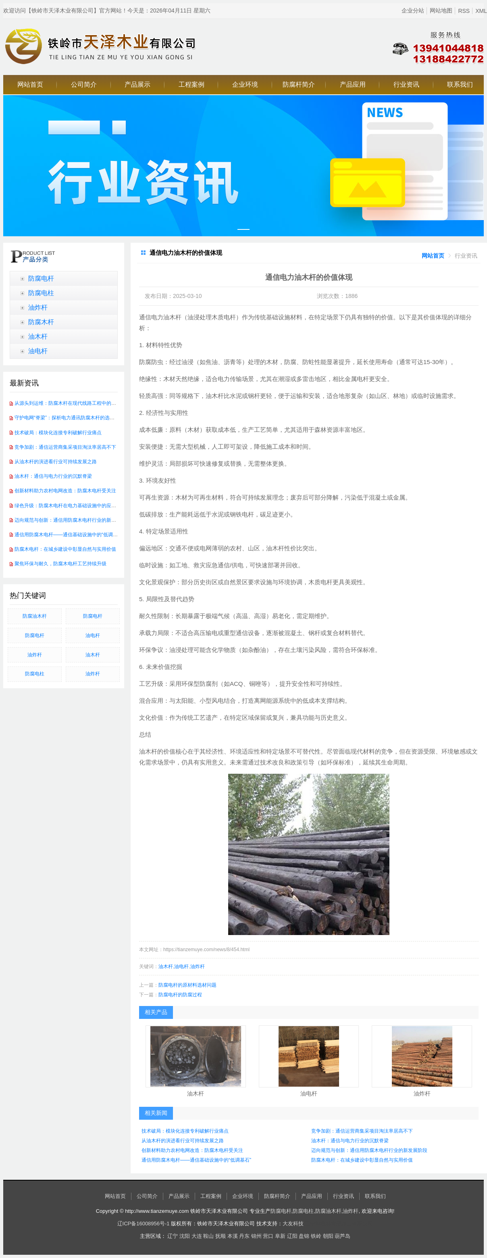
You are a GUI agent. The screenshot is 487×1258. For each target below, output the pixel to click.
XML (481, 11)
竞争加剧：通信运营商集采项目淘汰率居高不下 (65, 447)
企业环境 (245, 84)
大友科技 (293, 1224)
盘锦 (304, 1236)
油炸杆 (38, 307)
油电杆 (38, 351)
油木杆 (38, 336)
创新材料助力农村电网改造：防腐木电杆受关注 (65, 491)
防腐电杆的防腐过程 (180, 995)
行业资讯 (406, 84)
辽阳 (292, 1236)
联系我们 (460, 84)
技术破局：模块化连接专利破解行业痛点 (58, 432)
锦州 (256, 1236)
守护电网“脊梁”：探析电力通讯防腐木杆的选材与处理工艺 (77, 418)
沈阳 (184, 1236)
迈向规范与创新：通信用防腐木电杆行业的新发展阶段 (73, 520)
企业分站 (413, 10)
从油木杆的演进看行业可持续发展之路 (56, 461)
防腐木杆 (41, 322)
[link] (433, 255)
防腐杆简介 (299, 84)
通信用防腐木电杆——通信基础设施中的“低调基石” (69, 534)
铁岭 (316, 1236)
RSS (464, 11)
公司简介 (84, 84)
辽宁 (172, 1236)
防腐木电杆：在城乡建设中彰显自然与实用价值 (65, 549)
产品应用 (353, 84)
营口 (268, 1236)
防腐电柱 (41, 293)
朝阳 (328, 1236)
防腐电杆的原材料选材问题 (187, 985)
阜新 (280, 1236)
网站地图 (441, 10)
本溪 (232, 1236)
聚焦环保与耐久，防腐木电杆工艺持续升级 (60, 564)
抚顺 (220, 1236)
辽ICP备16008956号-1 (143, 1224)
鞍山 (208, 1236)
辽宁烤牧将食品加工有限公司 (339, 1224)
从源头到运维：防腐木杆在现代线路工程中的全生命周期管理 (80, 403)
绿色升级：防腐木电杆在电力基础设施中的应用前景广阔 (75, 505)
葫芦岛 (342, 1236)
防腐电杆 (41, 278)
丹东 (244, 1236)
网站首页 (30, 84)
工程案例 (191, 84)
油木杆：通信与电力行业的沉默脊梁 (53, 476)
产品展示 (137, 84)
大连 (196, 1236)
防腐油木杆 (35, 616)
